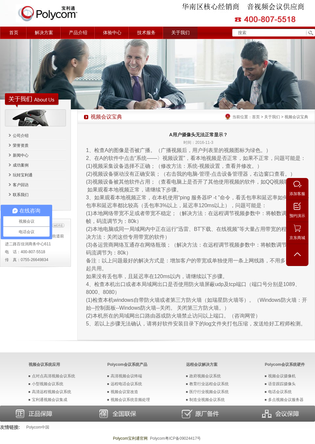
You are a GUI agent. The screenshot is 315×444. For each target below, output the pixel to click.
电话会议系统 (280, 391)
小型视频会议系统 (47, 384)
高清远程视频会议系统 (51, 391)
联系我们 (21, 194)
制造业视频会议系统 (207, 399)
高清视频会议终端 (126, 376)
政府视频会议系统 (205, 376)
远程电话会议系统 (126, 384)
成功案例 (21, 165)
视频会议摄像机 (282, 376)
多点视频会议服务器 (286, 399)
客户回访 (21, 185)
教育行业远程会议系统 (209, 384)
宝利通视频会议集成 (49, 399)
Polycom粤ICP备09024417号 (175, 438)
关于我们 (180, 32)
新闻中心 (21, 155)
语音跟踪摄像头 (282, 384)
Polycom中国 (37, 427)
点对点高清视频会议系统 (53, 376)
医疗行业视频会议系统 (209, 391)
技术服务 (146, 32)
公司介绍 (21, 135)
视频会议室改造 (124, 391)
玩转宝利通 (22, 175)
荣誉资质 (21, 145)
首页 (13, 32)
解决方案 (44, 32)
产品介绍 (78, 32)
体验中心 (112, 32)
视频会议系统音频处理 (130, 399)
